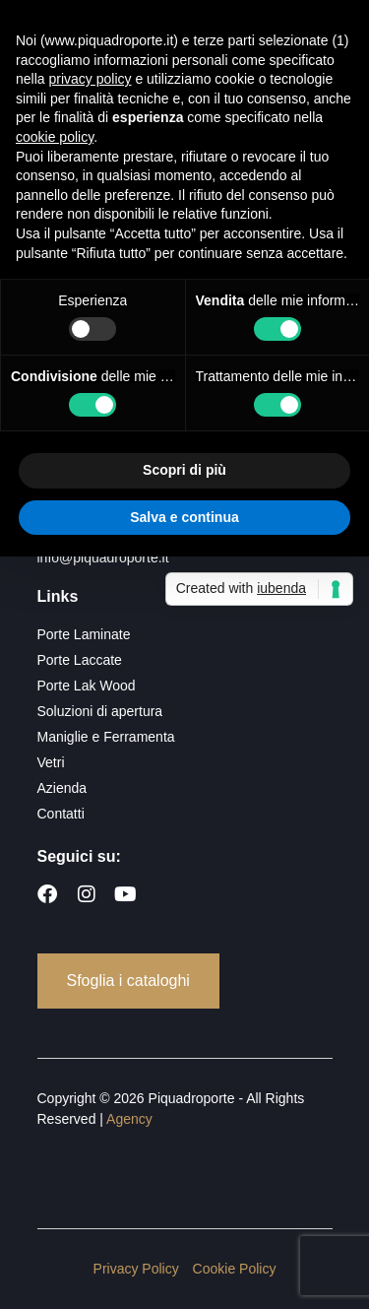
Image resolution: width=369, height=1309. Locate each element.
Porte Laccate (79, 660)
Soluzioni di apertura (100, 711)
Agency (129, 1119)
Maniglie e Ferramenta (106, 737)
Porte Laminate (84, 634)
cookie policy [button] (54, 137)
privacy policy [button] (89, 79)
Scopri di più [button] (184, 470)
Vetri (51, 762)
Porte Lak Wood (86, 685)
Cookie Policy (235, 1268)
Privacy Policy (136, 1268)
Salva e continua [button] (184, 517)
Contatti (61, 813)
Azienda (62, 788)
